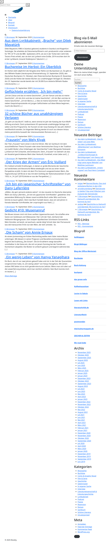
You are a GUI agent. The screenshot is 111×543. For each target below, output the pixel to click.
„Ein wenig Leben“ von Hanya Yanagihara (37, 257)
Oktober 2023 (83, 381)
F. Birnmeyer (10, 37)
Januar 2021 (82, 430)
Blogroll (11, 22)
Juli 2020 (81, 443)
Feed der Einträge (85, 527)
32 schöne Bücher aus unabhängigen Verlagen (34, 115)
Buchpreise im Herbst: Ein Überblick (33, 66)
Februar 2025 (83, 370)
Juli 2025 (81, 363)
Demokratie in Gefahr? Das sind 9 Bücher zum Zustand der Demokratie (91, 191)
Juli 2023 (81, 389)
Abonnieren (82, 57)
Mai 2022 (81, 409)
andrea (80, 204)
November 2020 (84, 435)
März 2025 (82, 368)
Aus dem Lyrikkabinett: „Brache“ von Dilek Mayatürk (38, 42)
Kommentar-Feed (85, 529)
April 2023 (82, 396)
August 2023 (83, 386)
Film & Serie (82, 93)
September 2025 (84, 357)
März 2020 (82, 448)
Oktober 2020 (83, 438)
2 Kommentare (38, 37)
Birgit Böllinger (80, 244)
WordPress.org (84, 532)
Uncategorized (84, 130)
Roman (80, 122)
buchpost (78, 272)
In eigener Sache (84, 101)
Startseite (12, 17)
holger (80, 183)
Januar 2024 (82, 376)
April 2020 (82, 446)
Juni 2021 (81, 417)
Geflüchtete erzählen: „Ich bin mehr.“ (34, 91)
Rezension (82, 119)
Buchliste (81, 88)
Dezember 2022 (84, 402)
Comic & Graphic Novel (87, 91)
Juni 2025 (81, 365)
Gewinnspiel (83, 99)
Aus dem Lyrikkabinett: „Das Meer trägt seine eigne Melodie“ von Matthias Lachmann (91, 162)
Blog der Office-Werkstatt (85, 251)
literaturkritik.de (81, 307)
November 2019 (84, 456)
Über (10, 20)
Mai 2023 (81, 394)
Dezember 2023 (84, 378)
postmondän (79, 321)
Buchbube (78, 258)
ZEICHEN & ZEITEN (82, 336)
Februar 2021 (83, 428)
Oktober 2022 (83, 407)
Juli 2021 (81, 415)
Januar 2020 (82, 451)
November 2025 (84, 352)
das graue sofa (80, 279)
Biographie (82, 86)
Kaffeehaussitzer (81, 286)
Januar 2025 (82, 373)
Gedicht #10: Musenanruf (25, 210)
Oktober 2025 (83, 355)
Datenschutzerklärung (21, 30)
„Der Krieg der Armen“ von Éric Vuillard (35, 162)
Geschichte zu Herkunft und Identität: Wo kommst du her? (90, 199)
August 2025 (83, 360)
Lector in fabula (81, 293)
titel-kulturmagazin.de (84, 329)
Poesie (80, 117)
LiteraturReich (80, 314)
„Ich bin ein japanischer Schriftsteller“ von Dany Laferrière (38, 186)
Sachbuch (82, 125)
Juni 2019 (81, 461)
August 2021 (83, 412)
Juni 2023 (81, 391)
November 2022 (84, 404)
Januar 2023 (82, 399)
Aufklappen (79, 237)
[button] (77, 536)
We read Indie (80, 343)
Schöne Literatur (84, 127)
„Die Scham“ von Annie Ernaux (29, 232)
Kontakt (11, 25)
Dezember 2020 (84, 433)
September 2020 (84, 441)
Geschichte (82, 96)
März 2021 (82, 425)
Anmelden (82, 524)
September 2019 (84, 459)
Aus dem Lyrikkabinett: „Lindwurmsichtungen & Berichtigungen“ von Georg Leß (90, 155)
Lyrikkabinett (83, 112)
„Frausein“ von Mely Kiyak (25, 139)
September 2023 (84, 383)
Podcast (81, 114)
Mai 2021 (81, 420)
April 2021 (82, 422)
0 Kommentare (38, 63)
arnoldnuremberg (85, 188)
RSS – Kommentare (85, 226)
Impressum (13, 28)
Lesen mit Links (81, 300)
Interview (81, 104)
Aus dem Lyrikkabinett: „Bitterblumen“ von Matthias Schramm (89, 147)
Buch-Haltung (80, 265)
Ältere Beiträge (11, 276)
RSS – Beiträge (83, 224)
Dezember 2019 (84, 454)
